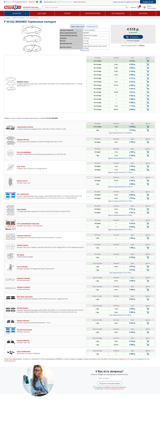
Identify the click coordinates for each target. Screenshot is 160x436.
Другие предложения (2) (120, 158)
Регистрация (151, 8)
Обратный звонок (79, 2)
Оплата (67, 13)
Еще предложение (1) (120, 133)
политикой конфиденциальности (114, 389)
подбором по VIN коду (126, 359)
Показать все (84, 50)
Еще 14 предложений (133, 46)
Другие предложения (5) (120, 201)
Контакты (143, 13)
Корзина (133, 7)
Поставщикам (118, 13)
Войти (149, 6)
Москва (8, 2)
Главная (7, 18)
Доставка (42, 13)
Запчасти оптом (92, 13)
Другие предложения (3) (120, 172)
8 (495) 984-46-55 (21, 2)
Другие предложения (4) (120, 229)
